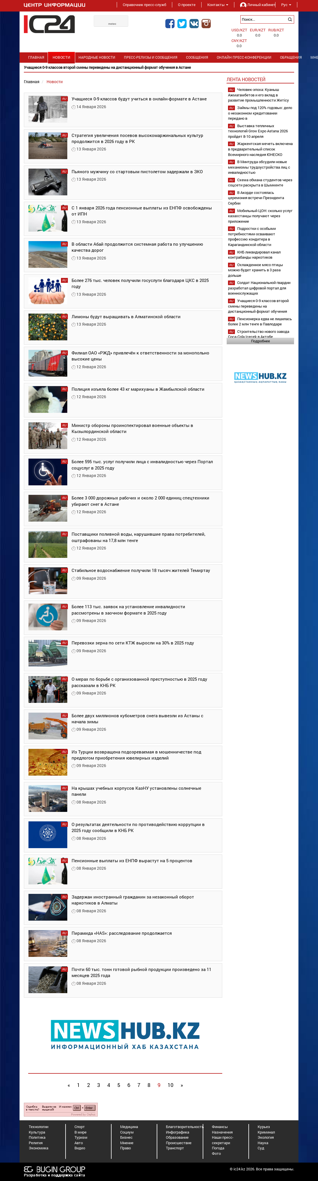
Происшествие (178, 1142)
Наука (263, 1142)
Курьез (264, 1126)
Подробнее (260, 341)
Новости (61, 57)
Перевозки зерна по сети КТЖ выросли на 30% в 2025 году (133, 643)
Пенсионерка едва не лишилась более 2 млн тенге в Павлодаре (260, 321)
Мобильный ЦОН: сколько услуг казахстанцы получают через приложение (260, 216)
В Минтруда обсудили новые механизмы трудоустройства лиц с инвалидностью (259, 167)
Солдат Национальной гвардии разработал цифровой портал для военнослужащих (259, 288)
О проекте (187, 4)
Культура (37, 1132)
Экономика (38, 1148)
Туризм (80, 1137)
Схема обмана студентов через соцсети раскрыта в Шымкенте (260, 182)
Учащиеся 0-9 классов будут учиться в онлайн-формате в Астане (139, 99)
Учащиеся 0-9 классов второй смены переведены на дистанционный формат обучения (258, 306)
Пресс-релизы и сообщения (150, 57)
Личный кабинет (254, 4)
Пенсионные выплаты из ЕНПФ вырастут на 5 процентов (132, 860)
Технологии (38, 1126)
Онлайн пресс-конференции (244, 57)
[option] (159, 67)
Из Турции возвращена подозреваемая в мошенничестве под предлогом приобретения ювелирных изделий (136, 755)
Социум (127, 1132)
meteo (112, 23)
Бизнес (126, 1137)
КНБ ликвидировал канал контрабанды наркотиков (254, 254)
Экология (266, 1137)
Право (125, 1148)
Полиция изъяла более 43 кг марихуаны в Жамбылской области (138, 389)
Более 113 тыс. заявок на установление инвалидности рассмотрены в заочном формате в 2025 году (128, 609)
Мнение (126, 1142)
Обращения (291, 57)
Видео (79, 1148)
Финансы (220, 1126)
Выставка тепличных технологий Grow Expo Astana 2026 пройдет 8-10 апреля (258, 131)
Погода (218, 1148)
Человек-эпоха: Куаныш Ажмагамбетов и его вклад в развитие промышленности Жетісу (258, 95)
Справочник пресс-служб (144, 4)
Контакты (217, 4)
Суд (261, 1148)
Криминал (266, 1132)
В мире (80, 1132)
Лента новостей (246, 79)
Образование (177, 1137)
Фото (216, 1153)
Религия (36, 1142)
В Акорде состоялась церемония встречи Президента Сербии (256, 198)
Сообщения (197, 57)
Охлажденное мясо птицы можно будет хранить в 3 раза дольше (255, 270)
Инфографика (177, 1132)
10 (170, 1084)
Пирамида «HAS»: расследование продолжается (122, 933)
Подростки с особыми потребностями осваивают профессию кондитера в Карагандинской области (252, 236)
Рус (286, 4)
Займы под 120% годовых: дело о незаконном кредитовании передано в (260, 113)
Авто (78, 1142)
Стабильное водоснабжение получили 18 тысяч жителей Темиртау (141, 570)
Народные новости (96, 57)
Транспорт (175, 1148)
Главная (36, 57)
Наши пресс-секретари (222, 1140)
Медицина (129, 1126)
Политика (37, 1137)
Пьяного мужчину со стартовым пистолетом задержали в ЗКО (137, 171)
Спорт (79, 1126)
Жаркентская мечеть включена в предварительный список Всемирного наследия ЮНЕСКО (260, 149)
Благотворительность (185, 1126)
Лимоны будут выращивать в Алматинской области (126, 316)
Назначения (222, 1132)
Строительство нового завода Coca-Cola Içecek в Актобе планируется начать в (258, 337)
